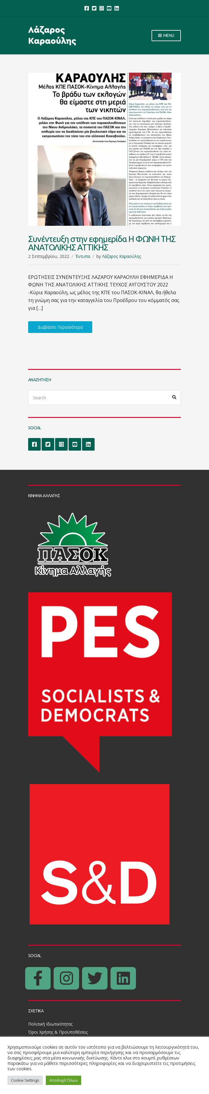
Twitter (94, 8)
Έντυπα (82, 256)
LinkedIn (116, 8)
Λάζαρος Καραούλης (121, 256)
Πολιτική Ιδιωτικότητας (50, 1024)
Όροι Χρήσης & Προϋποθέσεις (58, 1032)
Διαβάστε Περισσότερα (60, 327)
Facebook (86, 8)
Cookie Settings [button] (25, 1080)
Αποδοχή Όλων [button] (63, 1080)
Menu (166, 35)
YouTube (109, 8)
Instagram (101, 8)
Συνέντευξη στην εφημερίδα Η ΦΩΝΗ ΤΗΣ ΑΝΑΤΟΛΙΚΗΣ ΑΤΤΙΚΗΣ (101, 243)
